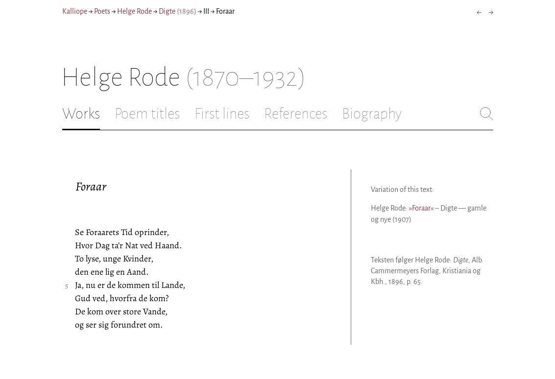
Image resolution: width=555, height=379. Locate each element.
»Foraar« (421, 208)
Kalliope (74, 11)
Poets (102, 11)
